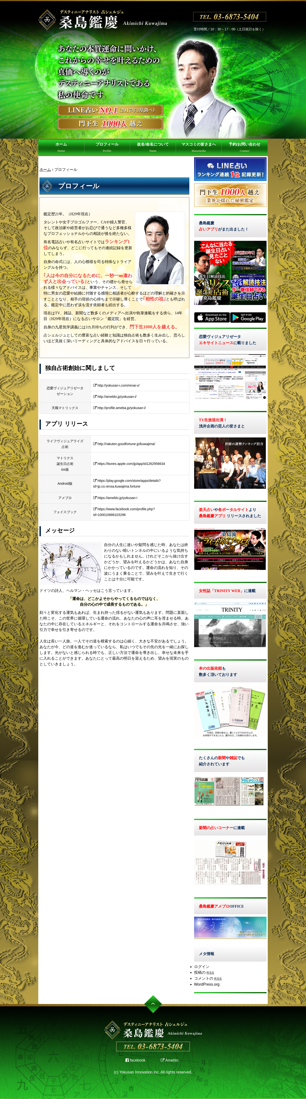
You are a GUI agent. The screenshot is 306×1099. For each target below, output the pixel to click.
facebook (135, 1060)
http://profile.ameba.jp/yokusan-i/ (119, 408)
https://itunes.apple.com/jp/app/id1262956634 (129, 464)
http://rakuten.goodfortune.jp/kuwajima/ (124, 444)
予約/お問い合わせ (244, 147)
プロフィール (107, 147)
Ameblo (169, 1060)
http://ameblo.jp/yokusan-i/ (115, 397)
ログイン (201, 967)
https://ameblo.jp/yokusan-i (115, 498)
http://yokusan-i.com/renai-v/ (116, 385)
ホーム (61, 147)
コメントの (208, 978)
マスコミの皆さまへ (198, 147)
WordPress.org (206, 984)
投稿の (204, 972)
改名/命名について (153, 147)
